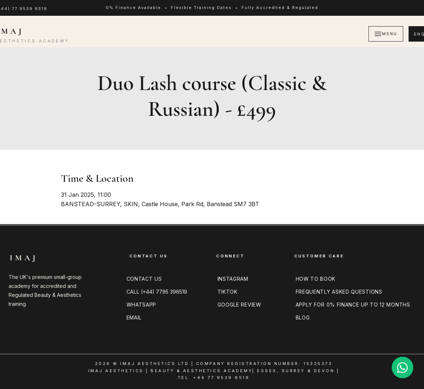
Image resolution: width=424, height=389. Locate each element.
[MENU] (385, 34)
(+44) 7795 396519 (164, 292)
